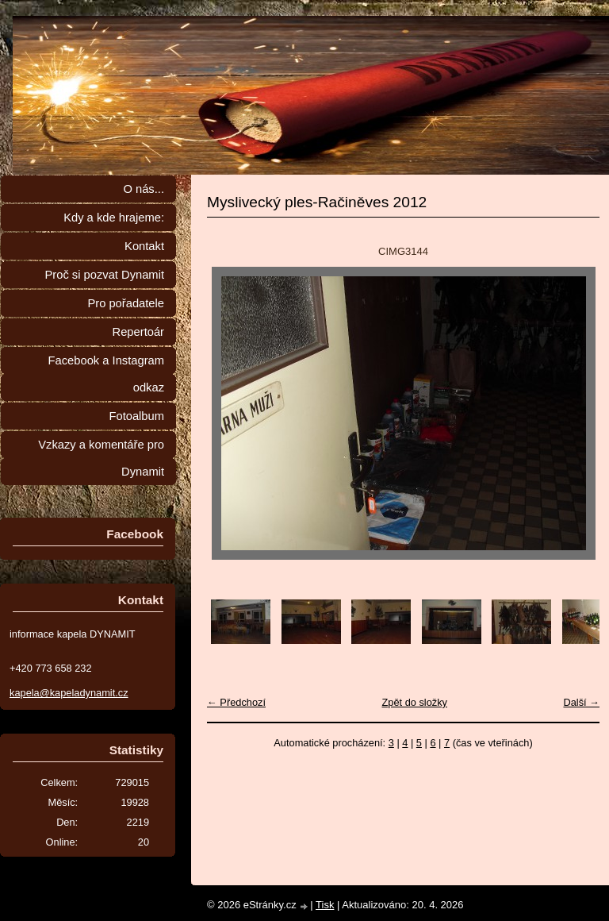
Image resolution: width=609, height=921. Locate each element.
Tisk (325, 905)
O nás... (143, 189)
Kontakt (144, 246)
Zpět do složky (414, 702)
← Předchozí (236, 702)
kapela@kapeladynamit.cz (69, 693)
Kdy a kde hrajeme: (113, 217)
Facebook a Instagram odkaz (106, 374)
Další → (581, 702)
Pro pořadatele (125, 303)
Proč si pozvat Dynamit (104, 274)
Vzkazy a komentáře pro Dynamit (101, 458)
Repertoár (138, 332)
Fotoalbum (136, 416)
